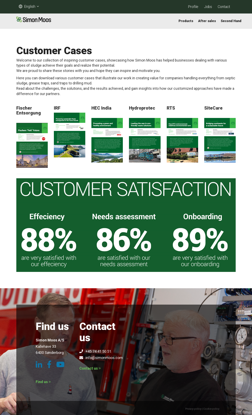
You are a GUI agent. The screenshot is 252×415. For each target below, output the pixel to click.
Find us (43, 382)
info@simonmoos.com (101, 358)
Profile (193, 6)
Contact (224, 6)
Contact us (90, 368)
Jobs (208, 6)
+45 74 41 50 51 (95, 351)
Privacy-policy (193, 408)
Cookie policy (211, 408)
